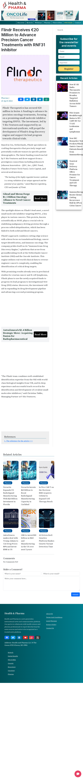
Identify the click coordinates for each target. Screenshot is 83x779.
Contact (78, 22)
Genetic (11, 663)
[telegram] (40, 99)
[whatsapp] (46, 99)
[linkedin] (33, 99)
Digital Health (13, 656)
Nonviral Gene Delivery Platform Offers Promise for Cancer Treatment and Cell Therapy (74, 173)
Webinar (38, 22)
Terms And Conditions (54, 617)
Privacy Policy (51, 624)
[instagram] (31, 637)
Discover (20, 22)
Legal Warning (51, 621)
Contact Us (50, 628)
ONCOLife (68, 22)
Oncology (11, 671)
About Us (49, 614)
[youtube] (25, 637)
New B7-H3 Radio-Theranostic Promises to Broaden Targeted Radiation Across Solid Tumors (74, 95)
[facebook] (21, 99)
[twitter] (27, 99)
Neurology (12, 667)
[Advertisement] (24, 310)
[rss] (37, 637)
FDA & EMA (57, 22)
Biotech (30, 22)
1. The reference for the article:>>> (18, 441)
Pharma (47, 22)
